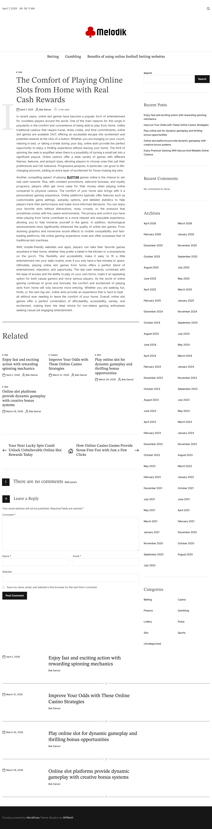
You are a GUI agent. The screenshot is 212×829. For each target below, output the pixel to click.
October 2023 (152, 388)
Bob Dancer (45, 109)
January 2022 (186, 477)
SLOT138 (73, 177)
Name (6, 556)
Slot (20, 72)
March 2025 (185, 289)
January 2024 (186, 366)
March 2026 (185, 223)
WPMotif (68, 817)
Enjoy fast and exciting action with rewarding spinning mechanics (20, 364)
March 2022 (185, 466)
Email (77, 556)
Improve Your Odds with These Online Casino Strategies (68, 364)
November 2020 (153, 543)
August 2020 (185, 554)
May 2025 (184, 278)
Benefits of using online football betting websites (126, 57)
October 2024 (152, 322)
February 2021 (186, 521)
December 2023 (153, 377)
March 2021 (150, 521)
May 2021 (149, 510)
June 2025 (150, 278)
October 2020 (186, 543)
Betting (53, 57)
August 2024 (151, 333)
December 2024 (153, 311)
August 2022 (185, 455)
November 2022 (187, 444)
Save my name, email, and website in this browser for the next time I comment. (52, 587)
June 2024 (150, 344)
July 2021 (149, 499)
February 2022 (152, 477)
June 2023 (150, 410)
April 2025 (150, 289)
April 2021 (184, 510)
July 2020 (149, 565)
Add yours (71, 482)
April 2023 (150, 421)
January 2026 (186, 234)
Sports (181, 632)
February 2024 (152, 366)
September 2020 (153, 554)
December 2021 (153, 488)
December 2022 (153, 444)
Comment (9, 514)
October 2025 (152, 256)
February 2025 (152, 300)
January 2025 (186, 300)
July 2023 (184, 399)
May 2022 (150, 466)
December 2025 (153, 245)
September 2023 (187, 388)
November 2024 (187, 311)
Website (7, 571)
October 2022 (152, 455)
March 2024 (185, 355)
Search (148, 73)
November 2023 (187, 377)
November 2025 (187, 245)
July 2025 (183, 267)
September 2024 (187, 322)
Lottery (148, 621)
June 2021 (184, 499)
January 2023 (186, 433)
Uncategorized (152, 643)
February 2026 (152, 234)
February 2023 (152, 433)
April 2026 (150, 223)
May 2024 (184, 344)
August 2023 (151, 399)
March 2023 (185, 421)
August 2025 (151, 267)
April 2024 (150, 355)
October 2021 (186, 488)
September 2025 (187, 256)
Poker (181, 621)
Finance (148, 610)
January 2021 (151, 532)
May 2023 (184, 410)
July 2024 (184, 333)
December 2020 (187, 532)
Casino (54, 355)
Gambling (73, 57)
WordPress (33, 817)
